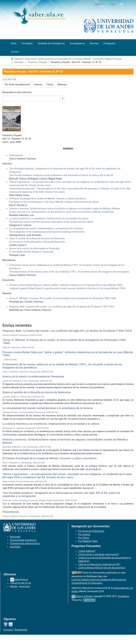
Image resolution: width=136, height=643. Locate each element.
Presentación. (16, 155)
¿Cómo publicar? (86, 551)
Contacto (8, 629)
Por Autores (84, 534)
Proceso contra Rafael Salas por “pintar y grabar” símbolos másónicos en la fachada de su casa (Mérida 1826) (67, 354)
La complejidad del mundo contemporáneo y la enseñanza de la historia (47, 408)
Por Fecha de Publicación (91, 531)
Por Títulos (83, 537)
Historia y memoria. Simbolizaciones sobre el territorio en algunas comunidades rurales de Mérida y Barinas (65, 441)
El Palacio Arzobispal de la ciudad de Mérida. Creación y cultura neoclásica (49, 458)
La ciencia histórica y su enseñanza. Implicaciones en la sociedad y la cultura (50, 423)
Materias (62, 84)
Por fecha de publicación (17, 84)
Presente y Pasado (37, 62)
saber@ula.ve (21, 579)
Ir (62, 98)
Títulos (50, 84)
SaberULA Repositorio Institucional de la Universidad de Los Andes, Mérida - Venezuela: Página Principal (67, 59)
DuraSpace (123, 596)
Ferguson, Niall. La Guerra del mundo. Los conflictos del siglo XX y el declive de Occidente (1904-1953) (67, 330)
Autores (38, 84)
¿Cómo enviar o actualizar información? (98, 554)
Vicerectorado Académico (23, 540)
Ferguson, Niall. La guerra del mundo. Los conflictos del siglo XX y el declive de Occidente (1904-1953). (62, 306)
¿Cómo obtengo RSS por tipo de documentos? (102, 567)
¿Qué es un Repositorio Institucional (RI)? (99, 564)
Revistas (19, 62)
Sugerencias (21, 629)
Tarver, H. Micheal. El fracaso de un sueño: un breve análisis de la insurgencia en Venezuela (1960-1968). (63, 298)
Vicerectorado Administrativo (25, 543)
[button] (99, 4)
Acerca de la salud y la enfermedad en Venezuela (33, 376)
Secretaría (15, 546)
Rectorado (15, 536)
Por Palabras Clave (88, 541)
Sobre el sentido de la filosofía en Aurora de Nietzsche (36, 392)
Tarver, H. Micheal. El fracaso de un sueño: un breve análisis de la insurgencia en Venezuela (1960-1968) (64, 341)
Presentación (10, 511)
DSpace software (84, 596)
